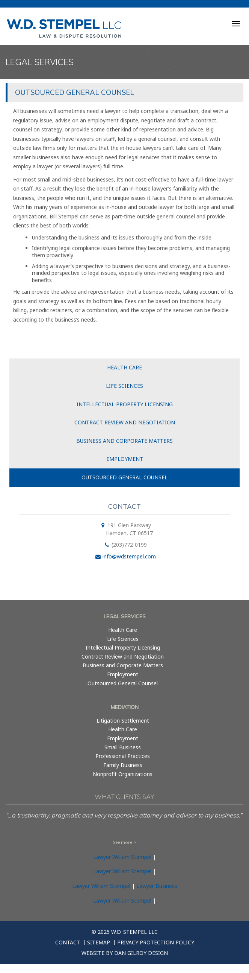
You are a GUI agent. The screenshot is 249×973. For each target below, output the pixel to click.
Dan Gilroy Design (141, 952)
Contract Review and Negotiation (124, 422)
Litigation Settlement (123, 720)
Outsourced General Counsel (124, 477)
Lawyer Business (156, 885)
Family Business (122, 765)
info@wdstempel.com (129, 556)
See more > (124, 842)
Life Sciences (124, 385)
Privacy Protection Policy (155, 942)
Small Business (122, 747)
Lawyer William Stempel (122, 856)
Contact (67, 942)
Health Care (124, 367)
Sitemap (98, 942)
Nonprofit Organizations (122, 774)
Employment (124, 458)
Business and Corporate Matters (124, 440)
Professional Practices (122, 755)
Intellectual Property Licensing (125, 404)
